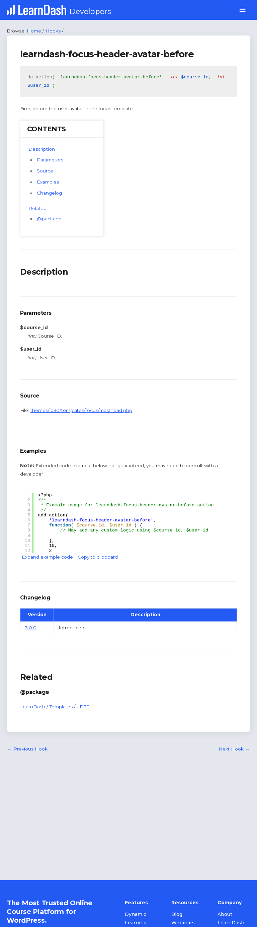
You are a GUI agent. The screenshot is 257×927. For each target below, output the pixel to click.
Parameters (50, 159)
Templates (61, 706)
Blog (176, 914)
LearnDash (32, 706)
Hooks (53, 30)
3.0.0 (30, 627)
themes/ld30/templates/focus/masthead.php (81, 410)
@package (49, 218)
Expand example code (47, 557)
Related (37, 208)
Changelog (49, 193)
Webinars (183, 923)
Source (45, 170)
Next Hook (234, 749)
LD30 (83, 706)
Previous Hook (27, 749)
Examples (48, 182)
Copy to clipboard (98, 557)
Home (34, 30)
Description (41, 149)
